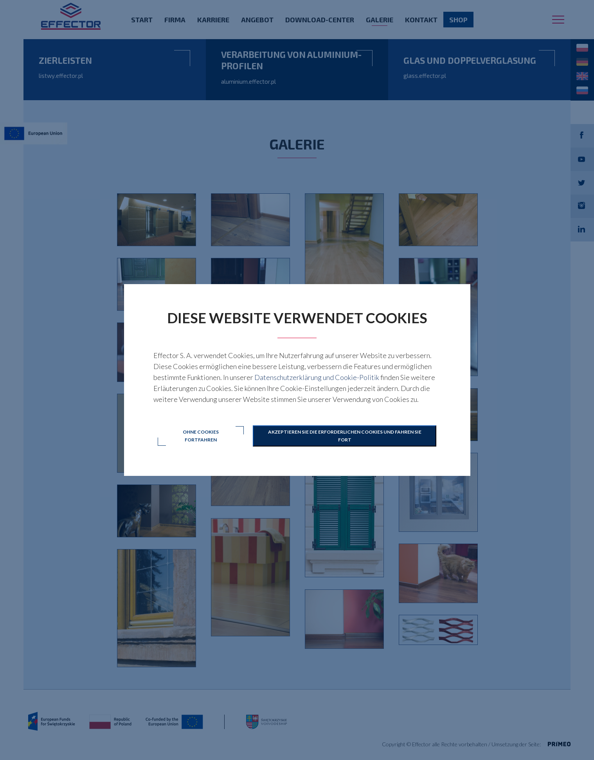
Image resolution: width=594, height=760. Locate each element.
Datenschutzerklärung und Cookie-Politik (316, 377)
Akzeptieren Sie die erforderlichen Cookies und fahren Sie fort (344, 436)
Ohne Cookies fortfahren (201, 436)
